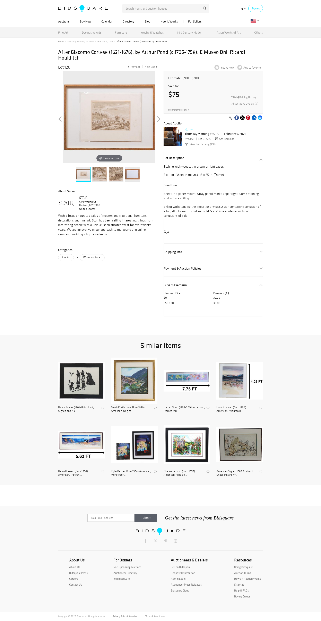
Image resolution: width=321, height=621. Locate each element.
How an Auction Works (247, 578)
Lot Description (174, 158)
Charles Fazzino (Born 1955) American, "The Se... (179, 473)
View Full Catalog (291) (200, 144)
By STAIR (190, 138)
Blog (147, 21)
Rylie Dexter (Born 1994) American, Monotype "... (131, 473)
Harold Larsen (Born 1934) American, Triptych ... (73, 473)
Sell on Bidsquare (181, 567)
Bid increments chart (178, 109)
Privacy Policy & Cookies (125, 616)
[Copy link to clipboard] (230, 118)
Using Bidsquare (243, 567)
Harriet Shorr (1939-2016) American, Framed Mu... (184, 409)
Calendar (106, 21)
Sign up (255, 8)
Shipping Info (173, 252)
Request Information (183, 573)
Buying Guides (242, 596)
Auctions (64, 21)
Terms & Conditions (155, 616)
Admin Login (178, 578)
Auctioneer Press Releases (186, 584)
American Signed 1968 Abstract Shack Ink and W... (234, 473)
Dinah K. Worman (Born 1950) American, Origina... (128, 409)
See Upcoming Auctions (127, 567)
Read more (100, 234)
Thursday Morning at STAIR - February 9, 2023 (90, 41)
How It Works (169, 21)
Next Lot (151, 67)
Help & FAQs (241, 590)
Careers (73, 578)
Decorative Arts (92, 32)
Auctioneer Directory (125, 573)
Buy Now (85, 21)
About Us (74, 567)
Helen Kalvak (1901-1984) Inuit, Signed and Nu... (76, 409)
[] (243, 97)
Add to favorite (252, 67)
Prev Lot (133, 67)
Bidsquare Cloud (180, 590)
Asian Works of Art (229, 32)
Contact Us (75, 584)
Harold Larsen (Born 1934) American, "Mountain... (231, 409)
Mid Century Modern (190, 32)
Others (258, 32)
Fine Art (63, 32)
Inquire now (227, 67)
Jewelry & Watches (152, 32)
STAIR (83, 197)
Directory (128, 21)
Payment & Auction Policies (182, 268)
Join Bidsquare (121, 578)
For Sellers (195, 21)
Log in (241, 8)
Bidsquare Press (78, 573)
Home (61, 41)
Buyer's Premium (175, 285)
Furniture (121, 32)
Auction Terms (242, 573)
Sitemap (239, 584)
